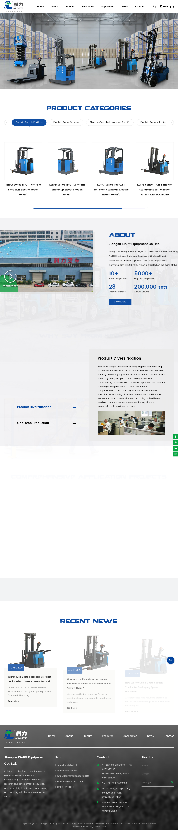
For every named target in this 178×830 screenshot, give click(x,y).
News (125, 6)
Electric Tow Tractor (65, 787)
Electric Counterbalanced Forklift (110, 131)
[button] (6, 130)
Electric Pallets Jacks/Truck (157, 131)
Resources (88, 6)
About (54, 6)
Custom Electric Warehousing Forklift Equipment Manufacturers (125, 823)
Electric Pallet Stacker (66, 131)
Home (40, 6)
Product (70, 6)
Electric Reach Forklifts (29, 131)
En (165, 6)
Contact (140, 6)
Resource (107, 736)
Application (107, 6)
